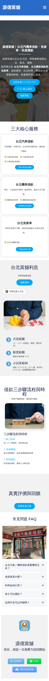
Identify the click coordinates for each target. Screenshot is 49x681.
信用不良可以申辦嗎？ (17, 602)
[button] (24, 82)
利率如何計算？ (13, 585)
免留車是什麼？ (13, 576)
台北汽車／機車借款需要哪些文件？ (22, 567)
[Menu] (45, 7)
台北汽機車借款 (27, 47)
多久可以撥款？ (13, 593)
